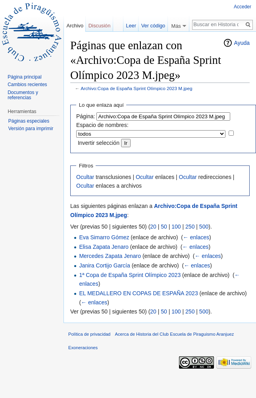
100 (176, 226)
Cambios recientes (27, 84)
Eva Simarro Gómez (104, 237)
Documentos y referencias (23, 95)
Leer (131, 26)
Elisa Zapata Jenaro (104, 247)
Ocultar (85, 177)
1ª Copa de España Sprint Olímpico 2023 (130, 275)
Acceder (242, 7)
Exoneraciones (83, 347)
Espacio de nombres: (102, 125)
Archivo (74, 26)
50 (164, 226)
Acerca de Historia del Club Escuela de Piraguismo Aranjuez (174, 334)
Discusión (99, 26)
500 (203, 226)
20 (153, 226)
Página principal (24, 77)
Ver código (153, 26)
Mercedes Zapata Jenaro (110, 256)
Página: (85, 116)
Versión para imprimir (30, 128)
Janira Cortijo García (104, 265)
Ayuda (242, 43)
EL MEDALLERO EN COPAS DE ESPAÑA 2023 (138, 293)
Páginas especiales (28, 121)
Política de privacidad (89, 334)
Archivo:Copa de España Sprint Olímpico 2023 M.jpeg (136, 88)
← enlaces (196, 237)
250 (189, 226)
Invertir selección (98, 143)
